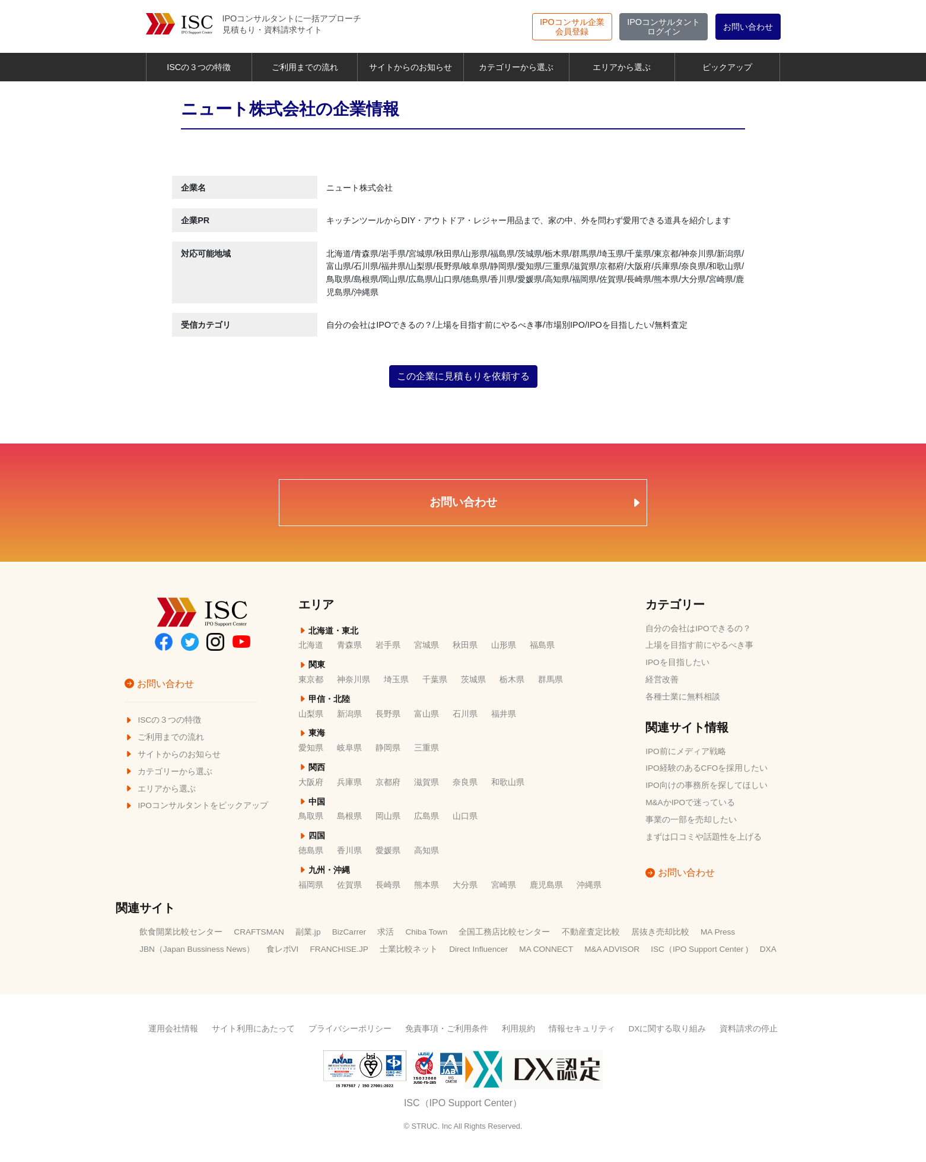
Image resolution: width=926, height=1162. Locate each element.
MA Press (718, 931)
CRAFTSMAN (259, 931)
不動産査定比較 (591, 931)
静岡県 (388, 747)
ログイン (663, 26)
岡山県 (388, 816)
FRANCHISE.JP (339, 949)
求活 (385, 931)
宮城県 (426, 645)
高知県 (426, 850)
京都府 (388, 782)
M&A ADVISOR (611, 949)
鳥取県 (310, 816)
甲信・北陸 (324, 699)
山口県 (465, 816)
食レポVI (282, 949)
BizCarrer (349, 931)
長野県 (388, 714)
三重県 (426, 747)
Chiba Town (426, 931)
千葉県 (434, 679)
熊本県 (426, 885)
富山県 (426, 714)
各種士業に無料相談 (682, 696)
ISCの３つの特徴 (199, 67)
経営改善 (662, 679)
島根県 (349, 816)
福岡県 (310, 885)
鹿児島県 (546, 885)
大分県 (465, 885)
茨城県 (473, 679)
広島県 (426, 816)
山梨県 (310, 714)
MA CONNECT (546, 949)
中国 (311, 801)
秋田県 (465, 645)
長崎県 (388, 885)
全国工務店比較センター (504, 931)
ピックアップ (727, 67)
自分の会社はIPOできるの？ (697, 628)
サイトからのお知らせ (410, 67)
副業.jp (307, 931)
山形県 (503, 645)
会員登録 (572, 26)
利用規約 (518, 1028)
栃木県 (511, 679)
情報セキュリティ (582, 1028)
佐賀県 (349, 885)
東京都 (310, 679)
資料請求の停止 (749, 1028)
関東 (311, 664)
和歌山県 (507, 782)
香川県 (349, 850)
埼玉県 (396, 679)
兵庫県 (349, 782)
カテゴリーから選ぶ (516, 67)
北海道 (310, 645)
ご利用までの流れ (305, 67)
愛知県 (310, 747)
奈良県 (465, 782)
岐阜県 (349, 747)
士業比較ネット (409, 949)
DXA (768, 949)
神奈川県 (353, 679)
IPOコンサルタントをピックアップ (196, 805)
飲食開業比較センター (180, 931)
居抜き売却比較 (660, 931)
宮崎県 (503, 885)
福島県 (542, 645)
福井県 (503, 714)
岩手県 (388, 645)
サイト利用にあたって (253, 1028)
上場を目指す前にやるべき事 (699, 645)
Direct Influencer (478, 949)
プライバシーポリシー (350, 1028)
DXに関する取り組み (667, 1028)
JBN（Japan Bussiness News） (196, 949)
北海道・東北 (328, 630)
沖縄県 (589, 885)
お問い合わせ (748, 26)
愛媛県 (388, 850)
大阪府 (310, 782)
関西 (311, 767)
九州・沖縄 (324, 870)
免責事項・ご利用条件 (446, 1028)
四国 (311, 835)
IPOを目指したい (677, 662)
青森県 (349, 645)
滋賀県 (426, 782)
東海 (311, 733)
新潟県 (349, 714)
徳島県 (310, 850)
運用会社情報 (173, 1028)
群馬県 (550, 679)
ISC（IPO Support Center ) (699, 949)
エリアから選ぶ (622, 67)
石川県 (465, 714)
